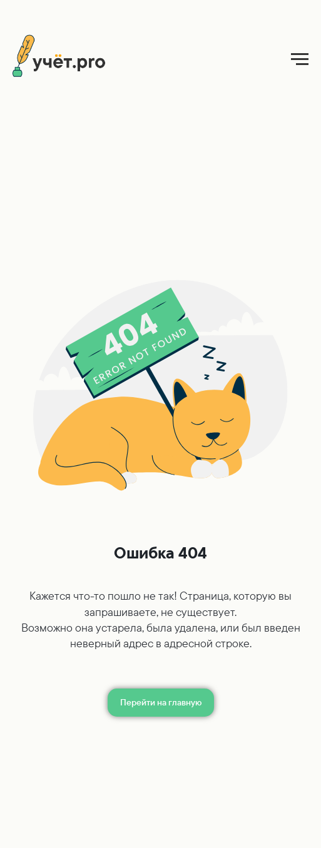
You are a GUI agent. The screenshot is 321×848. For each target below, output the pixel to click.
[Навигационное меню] (299, 59)
